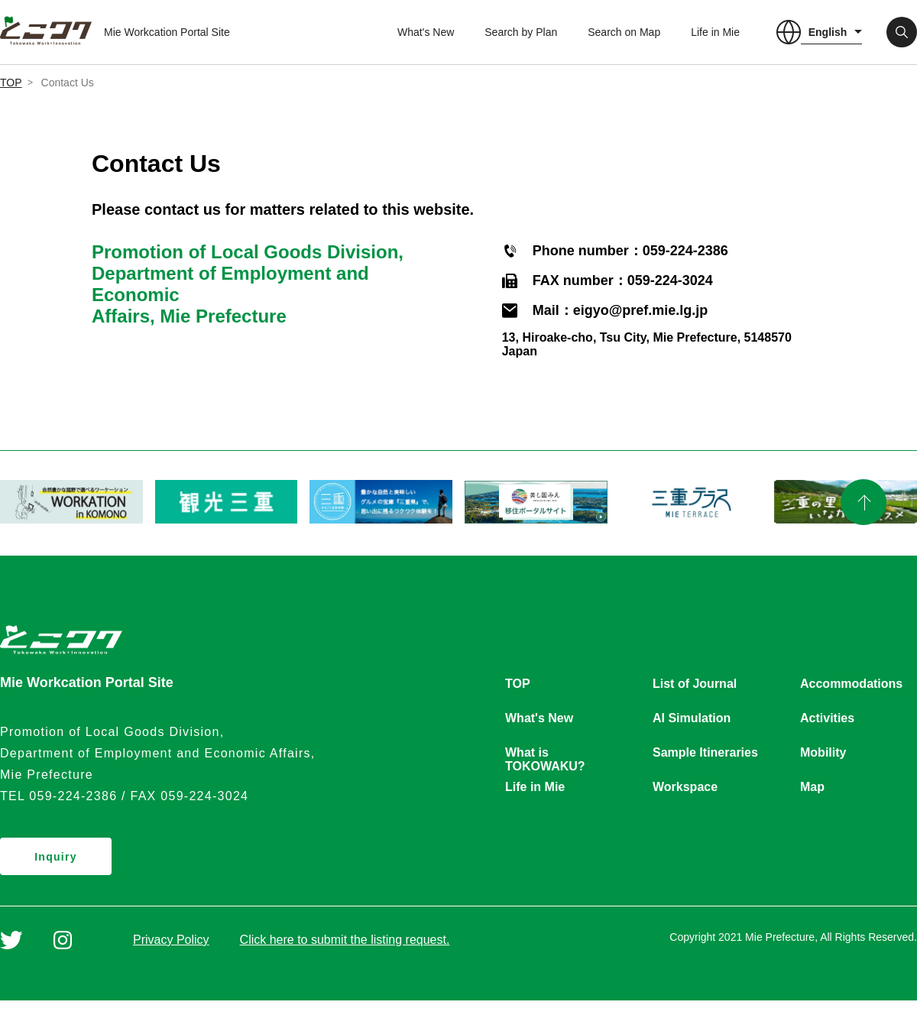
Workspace (685, 786)
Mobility (823, 752)
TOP (11, 82)
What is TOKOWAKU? (545, 753)
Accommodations (851, 683)
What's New (425, 32)
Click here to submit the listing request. (345, 939)
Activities (827, 718)
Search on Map (624, 32)
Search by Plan (520, 32)
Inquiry (55, 857)
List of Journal (695, 683)
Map (812, 786)
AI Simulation (692, 718)
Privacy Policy (171, 939)
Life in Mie (715, 32)
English (827, 32)
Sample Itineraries (705, 752)
